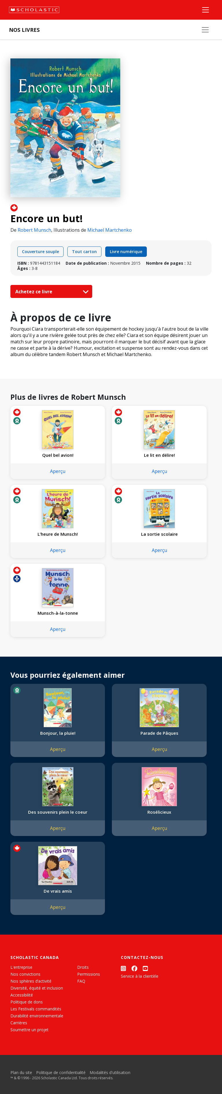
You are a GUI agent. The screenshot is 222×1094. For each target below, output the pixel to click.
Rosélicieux (159, 812)
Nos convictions (25, 974)
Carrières (18, 1022)
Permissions (88, 974)
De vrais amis (58, 891)
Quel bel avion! (57, 455)
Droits (83, 967)
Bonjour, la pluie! (57, 733)
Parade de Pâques (159, 733)
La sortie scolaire (159, 534)
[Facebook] (134, 968)
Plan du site (21, 1072)
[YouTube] (145, 968)
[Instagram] (123, 968)
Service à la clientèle (139, 976)
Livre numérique (126, 251)
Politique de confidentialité (61, 1072)
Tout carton (84, 251)
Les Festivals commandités (35, 1009)
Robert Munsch (34, 230)
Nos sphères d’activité (30, 981)
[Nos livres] (205, 29)
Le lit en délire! (159, 455)
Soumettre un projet (29, 1029)
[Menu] (205, 9)
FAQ (81, 981)
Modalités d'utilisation (110, 1072)
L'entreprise (21, 967)
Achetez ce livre (50, 291)
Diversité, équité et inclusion (36, 988)
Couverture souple (40, 251)
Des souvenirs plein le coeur (57, 812)
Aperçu (57, 471)
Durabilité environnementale (36, 1016)
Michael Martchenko (109, 230)
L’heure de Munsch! (58, 534)
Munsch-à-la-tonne (58, 613)
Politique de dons (26, 1002)
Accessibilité (21, 995)
